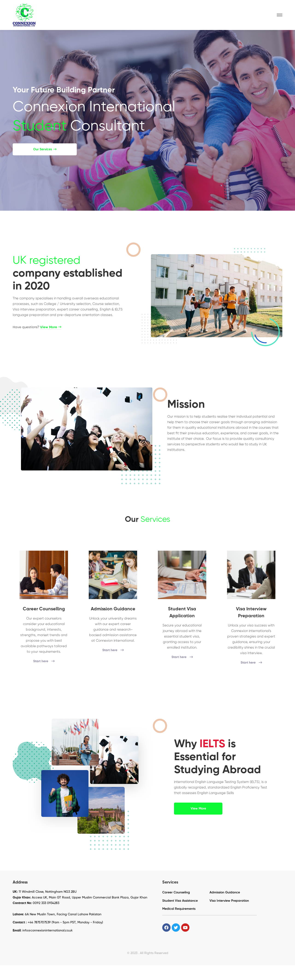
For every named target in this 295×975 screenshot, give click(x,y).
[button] (45, 159)
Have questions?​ (37, 343)
